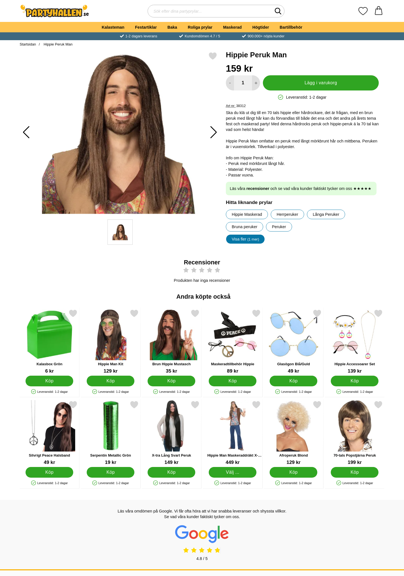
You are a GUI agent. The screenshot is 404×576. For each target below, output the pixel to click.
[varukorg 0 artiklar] (378, 11)
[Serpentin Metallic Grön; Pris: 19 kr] (111, 433)
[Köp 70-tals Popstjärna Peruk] (354, 472)
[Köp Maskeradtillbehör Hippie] (232, 381)
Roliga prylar (200, 27)
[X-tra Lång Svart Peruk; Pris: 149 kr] (171, 433)
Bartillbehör (291, 27)
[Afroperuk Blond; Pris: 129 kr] (293, 433)
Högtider (260, 27)
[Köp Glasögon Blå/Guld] (293, 381)
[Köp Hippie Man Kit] (110, 381)
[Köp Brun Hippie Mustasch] (171, 381)
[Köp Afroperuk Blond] (293, 472)
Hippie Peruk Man (58, 44)
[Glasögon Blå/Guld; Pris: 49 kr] (293, 341)
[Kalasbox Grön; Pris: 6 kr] (49, 341)
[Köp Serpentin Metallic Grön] (110, 472)
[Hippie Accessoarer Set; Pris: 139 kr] (355, 341)
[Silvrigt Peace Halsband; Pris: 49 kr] (49, 433)
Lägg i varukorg (320, 82)
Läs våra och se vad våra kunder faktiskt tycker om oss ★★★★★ (300, 188)
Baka (172, 27)
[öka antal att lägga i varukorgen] (256, 82)
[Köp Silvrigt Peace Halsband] (49, 472)
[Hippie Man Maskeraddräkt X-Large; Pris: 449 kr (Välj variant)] (233, 433)
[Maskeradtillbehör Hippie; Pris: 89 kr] (233, 341)
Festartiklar (146, 27)
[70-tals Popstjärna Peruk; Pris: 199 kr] (355, 433)
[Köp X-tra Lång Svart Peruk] (171, 472)
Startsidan (28, 44)
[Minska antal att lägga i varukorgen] (230, 82)
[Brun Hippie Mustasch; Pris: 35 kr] (171, 341)
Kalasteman (113, 27)
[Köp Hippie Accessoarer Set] (354, 381)
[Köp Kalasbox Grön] (49, 381)
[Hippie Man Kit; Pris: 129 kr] (111, 341)
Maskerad (232, 27)
